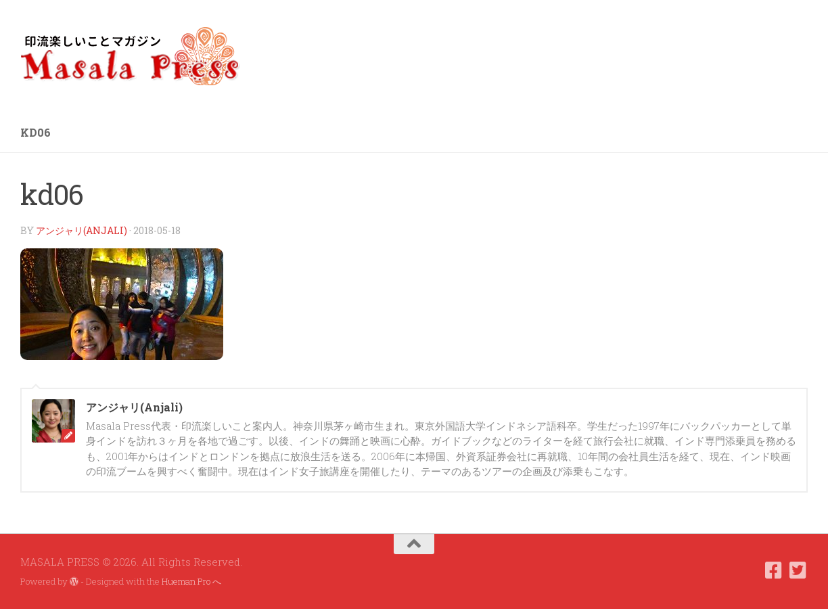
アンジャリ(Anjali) (81, 230)
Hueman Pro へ (191, 581)
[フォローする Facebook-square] (773, 570)
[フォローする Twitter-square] (798, 570)
